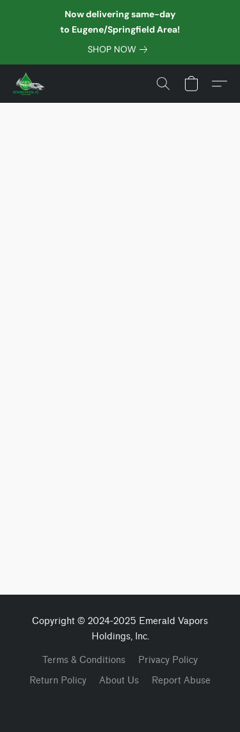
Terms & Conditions (83, 660)
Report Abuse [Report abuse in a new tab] (181, 680)
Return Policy (57, 680)
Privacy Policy (168, 660)
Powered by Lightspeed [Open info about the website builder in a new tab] (120, 704)
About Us (119, 680)
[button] (30, 84)
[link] (120, 49)
